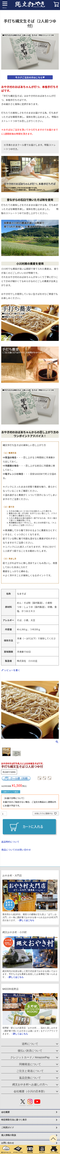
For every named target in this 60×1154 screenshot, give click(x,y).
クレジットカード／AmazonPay (30, 1057)
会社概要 (5, 1112)
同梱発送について (30, 1064)
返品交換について (30, 1077)
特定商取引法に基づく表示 (14, 1119)
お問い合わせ (7, 1143)
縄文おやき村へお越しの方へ (30, 1084)
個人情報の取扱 (8, 1135)
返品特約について (10, 841)
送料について (30, 1043)
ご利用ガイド (7, 1127)
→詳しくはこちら (25, 920)
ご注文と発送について (30, 1070)
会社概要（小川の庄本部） (30, 1091)
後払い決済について (30, 1050)
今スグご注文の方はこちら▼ (30, 77)
